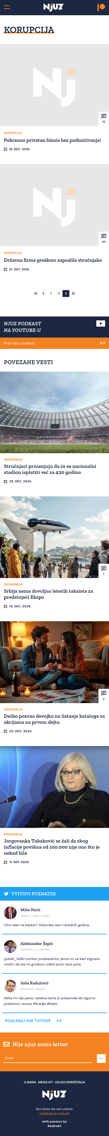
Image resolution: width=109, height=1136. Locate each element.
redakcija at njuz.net (54, 1113)
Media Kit (45, 1082)
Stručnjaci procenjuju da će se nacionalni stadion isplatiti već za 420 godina (50, 469)
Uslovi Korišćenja (70, 1082)
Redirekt (54, 1126)
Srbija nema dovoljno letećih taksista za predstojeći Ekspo (48, 594)
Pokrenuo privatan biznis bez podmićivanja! (52, 140)
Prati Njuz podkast (19, 343)
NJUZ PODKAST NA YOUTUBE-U (22, 326)
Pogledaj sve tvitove (28, 1021)
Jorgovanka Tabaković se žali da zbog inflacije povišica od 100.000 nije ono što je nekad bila (52, 847)
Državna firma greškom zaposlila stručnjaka (53, 260)
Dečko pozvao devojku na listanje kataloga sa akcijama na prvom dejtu (54, 719)
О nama (30, 1082)
